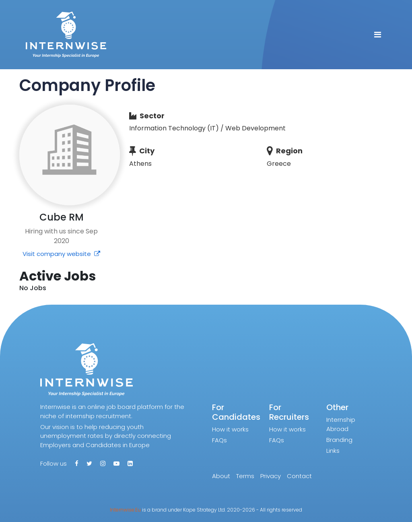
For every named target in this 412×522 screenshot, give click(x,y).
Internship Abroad (340, 424)
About (221, 476)
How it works (230, 429)
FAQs (219, 440)
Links (333, 450)
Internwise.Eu (125, 509)
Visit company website (61, 254)
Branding (339, 439)
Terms (245, 476)
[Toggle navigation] (377, 35)
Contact (299, 476)
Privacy (270, 476)
